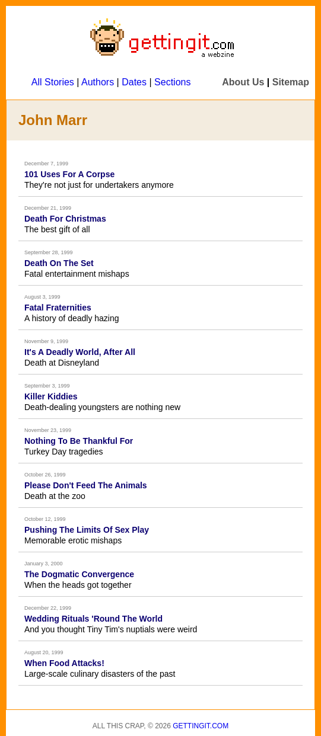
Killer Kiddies (50, 396)
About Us (243, 82)
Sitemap (290, 82)
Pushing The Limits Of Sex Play (86, 530)
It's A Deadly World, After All (79, 352)
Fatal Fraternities (57, 307)
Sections (172, 82)
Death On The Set (59, 263)
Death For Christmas (65, 218)
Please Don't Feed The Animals (85, 485)
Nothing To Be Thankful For (78, 441)
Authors (97, 82)
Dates (134, 82)
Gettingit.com (200, 726)
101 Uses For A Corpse (69, 174)
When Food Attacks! (64, 663)
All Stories (52, 82)
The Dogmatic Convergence (79, 574)
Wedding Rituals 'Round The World (93, 618)
